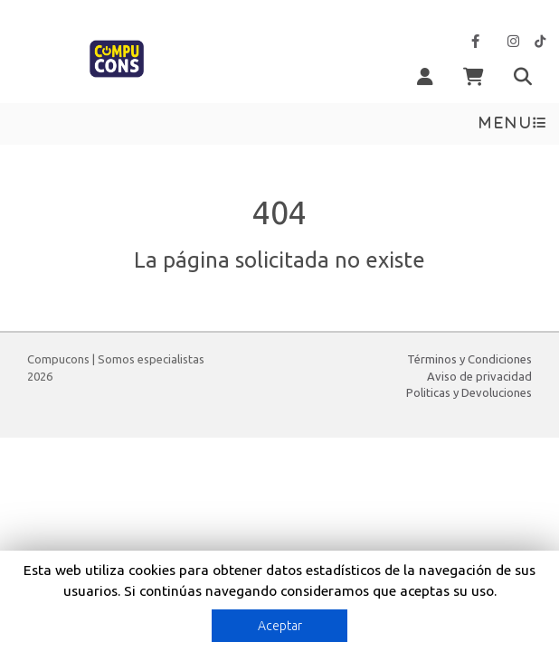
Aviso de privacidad (479, 376)
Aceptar (280, 625)
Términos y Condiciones (469, 359)
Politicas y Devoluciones (469, 392)
